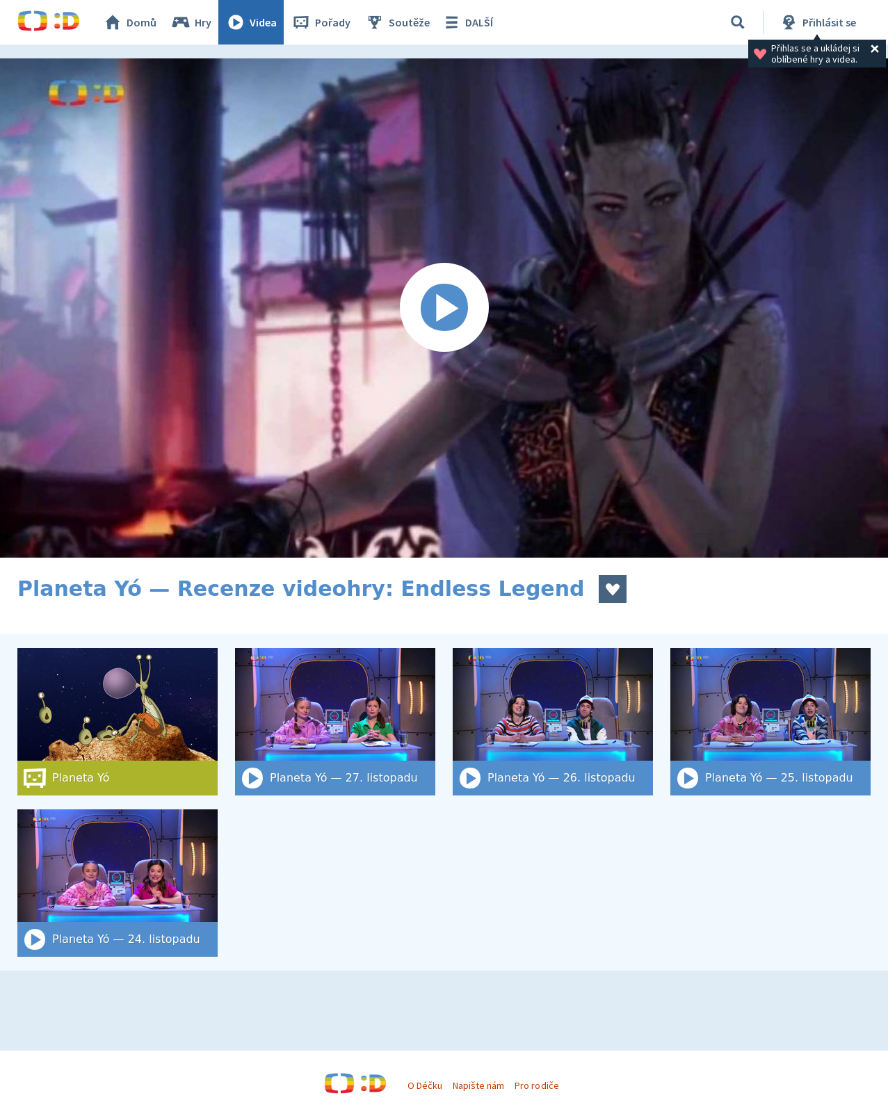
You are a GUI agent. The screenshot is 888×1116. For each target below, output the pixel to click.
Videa (251, 22)
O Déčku (424, 1085)
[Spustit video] (444, 308)
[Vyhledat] (738, 22)
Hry (190, 22)
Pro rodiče (536, 1085)
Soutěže (397, 22)
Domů (129, 22)
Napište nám (478, 1085)
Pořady (320, 22)
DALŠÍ (467, 22)
